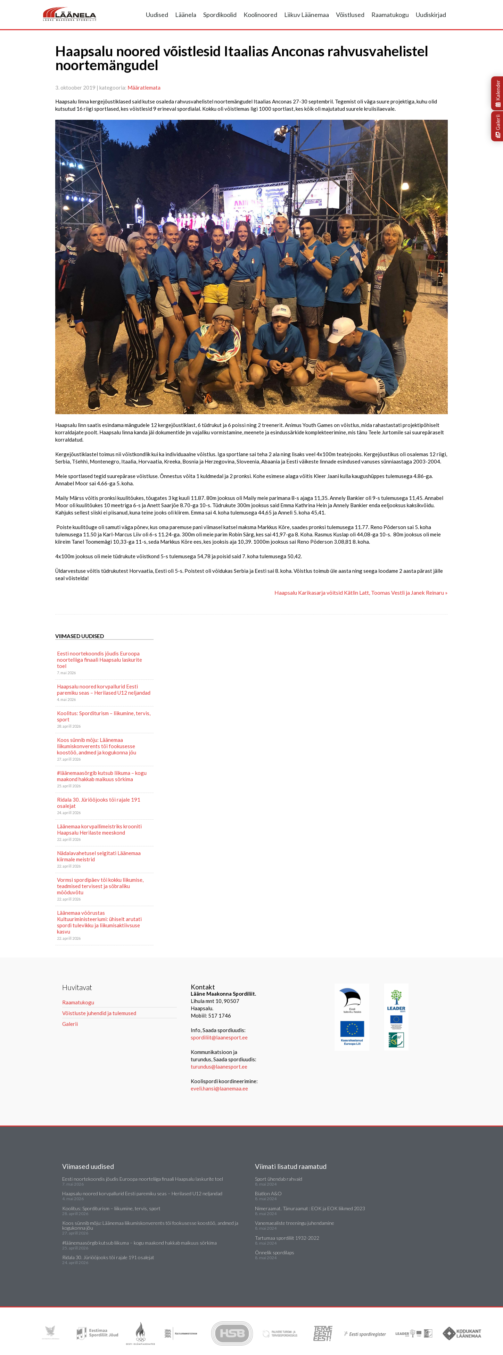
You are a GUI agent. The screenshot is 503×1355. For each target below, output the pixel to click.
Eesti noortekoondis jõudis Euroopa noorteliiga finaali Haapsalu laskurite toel (99, 659)
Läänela (185, 14)
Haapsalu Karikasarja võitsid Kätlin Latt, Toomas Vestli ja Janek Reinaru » (361, 592)
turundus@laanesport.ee (219, 1066)
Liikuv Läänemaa (306, 14)
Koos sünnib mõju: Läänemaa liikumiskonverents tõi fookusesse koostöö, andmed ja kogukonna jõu (96, 746)
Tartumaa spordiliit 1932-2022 (287, 1238)
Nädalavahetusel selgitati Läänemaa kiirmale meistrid (99, 856)
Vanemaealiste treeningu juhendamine (294, 1223)
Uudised (157, 14)
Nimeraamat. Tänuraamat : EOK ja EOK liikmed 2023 (310, 1208)
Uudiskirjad (431, 14)
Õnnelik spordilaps (274, 1252)
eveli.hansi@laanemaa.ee (219, 1088)
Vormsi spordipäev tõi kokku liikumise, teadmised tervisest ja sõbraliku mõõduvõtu (100, 886)
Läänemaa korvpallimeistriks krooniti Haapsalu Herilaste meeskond (99, 829)
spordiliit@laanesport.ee (219, 1037)
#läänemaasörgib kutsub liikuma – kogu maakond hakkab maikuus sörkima (102, 776)
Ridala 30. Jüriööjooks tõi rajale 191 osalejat (98, 802)
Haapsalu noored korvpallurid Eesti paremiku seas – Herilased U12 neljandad (103, 689)
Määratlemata (143, 87)
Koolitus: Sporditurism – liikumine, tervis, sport (103, 716)
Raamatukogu (390, 14)
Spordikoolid (220, 14)
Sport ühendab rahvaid (278, 1179)
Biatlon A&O (268, 1193)
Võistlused (350, 14)
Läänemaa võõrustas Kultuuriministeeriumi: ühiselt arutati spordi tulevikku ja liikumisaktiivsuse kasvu (99, 922)
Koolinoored (260, 14)
